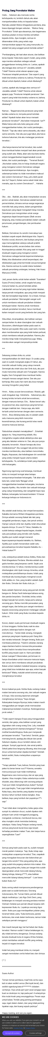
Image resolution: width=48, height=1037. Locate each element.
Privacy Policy (30, 1028)
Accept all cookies (12, 1033)
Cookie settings (35, 1033)
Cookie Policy (18, 1028)
